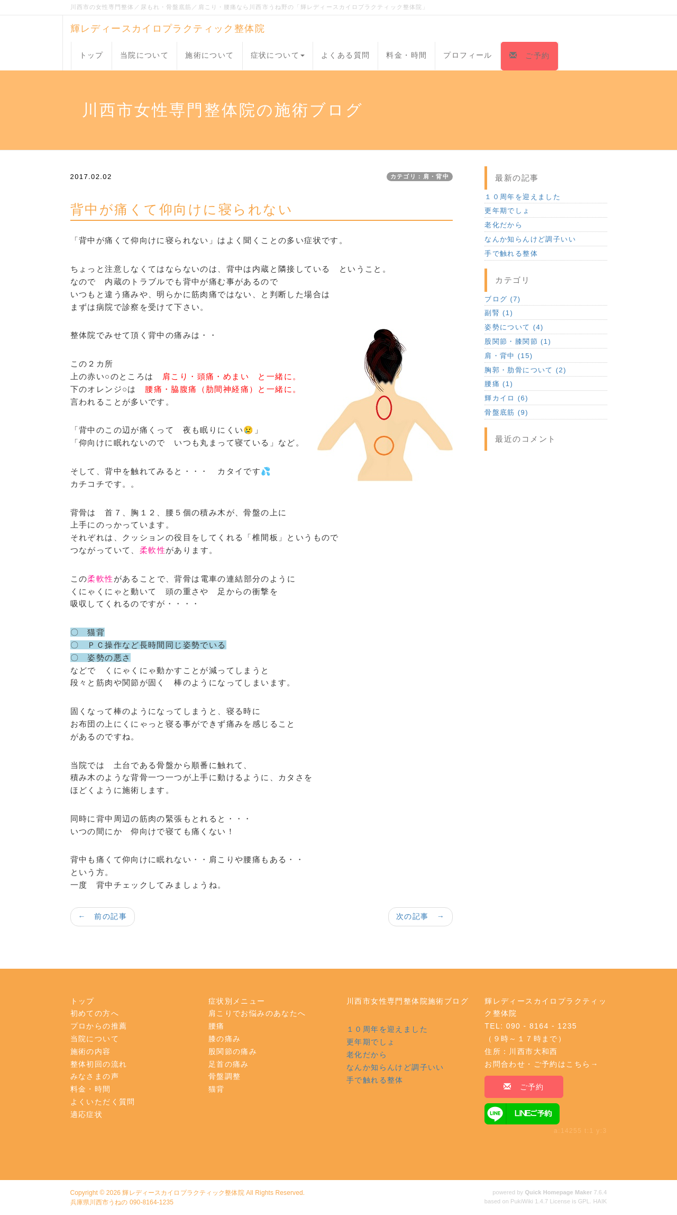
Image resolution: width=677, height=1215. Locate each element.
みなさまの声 (94, 1076)
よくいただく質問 (102, 1101)
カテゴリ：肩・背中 (420, 176)
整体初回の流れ (98, 1064)
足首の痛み (228, 1064)
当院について (144, 55)
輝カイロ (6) (506, 398)
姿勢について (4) (514, 327)
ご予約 (529, 55)
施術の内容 (90, 1051)
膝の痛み (224, 1038)
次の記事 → (420, 916)
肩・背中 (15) (508, 356)
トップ (91, 55)
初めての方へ (94, 1013)
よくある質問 (345, 55)
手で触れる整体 (511, 253)
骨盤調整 (224, 1076)
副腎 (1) (498, 313)
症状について (278, 55)
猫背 (216, 1089)
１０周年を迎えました (522, 197)
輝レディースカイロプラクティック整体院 (168, 28)
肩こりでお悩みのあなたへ (257, 1013)
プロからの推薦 (98, 1026)
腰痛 (216, 1026)
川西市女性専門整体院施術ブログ (407, 1001)
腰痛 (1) (498, 384)
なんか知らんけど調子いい (530, 239)
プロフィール (467, 55)
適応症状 (86, 1114)
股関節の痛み (232, 1051)
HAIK (600, 1201)
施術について (209, 55)
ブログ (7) (502, 299)
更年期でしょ (507, 211)
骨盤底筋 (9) (506, 412)
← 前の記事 (102, 916)
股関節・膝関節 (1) (517, 341)
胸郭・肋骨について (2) (525, 370)
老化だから (503, 225)
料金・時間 (406, 55)
